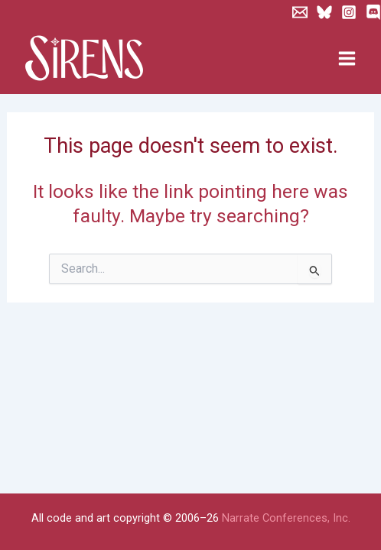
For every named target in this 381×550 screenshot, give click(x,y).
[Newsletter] (300, 12)
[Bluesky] (324, 12)
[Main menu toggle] (346, 59)
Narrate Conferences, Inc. (286, 518)
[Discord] (373, 12)
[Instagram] (349, 12)
